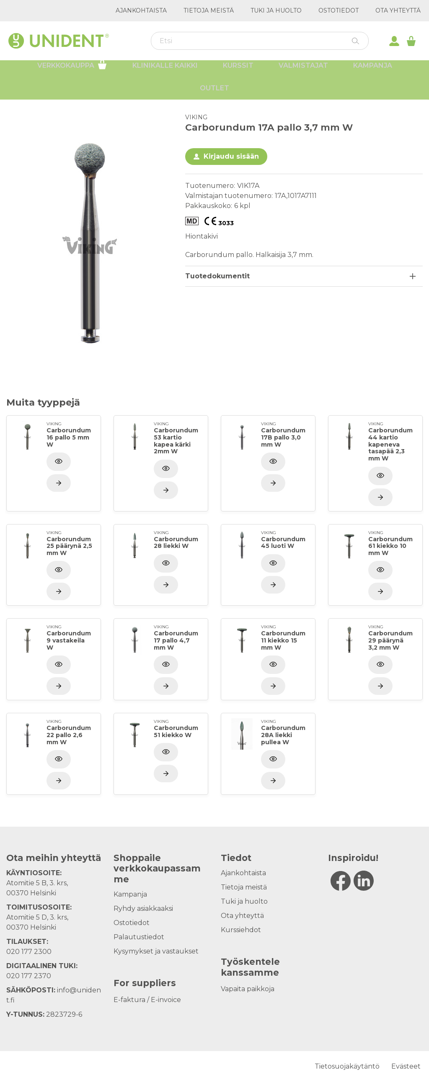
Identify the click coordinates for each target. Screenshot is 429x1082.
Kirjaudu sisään (231, 156)
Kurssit (238, 71)
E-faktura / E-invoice (147, 1000)
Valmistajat (303, 71)
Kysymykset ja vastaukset (156, 951)
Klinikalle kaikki (165, 71)
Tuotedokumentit (217, 276)
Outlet (214, 94)
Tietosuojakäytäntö (347, 1066)
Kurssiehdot (241, 930)
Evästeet (406, 1066)
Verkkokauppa (72, 70)
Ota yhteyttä (398, 10)
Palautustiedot (139, 937)
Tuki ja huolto (276, 10)
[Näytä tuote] (59, 483)
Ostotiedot (338, 10)
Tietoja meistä (208, 10)
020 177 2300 (29, 952)
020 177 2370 (28, 976)
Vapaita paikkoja (247, 989)
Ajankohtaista (141, 10)
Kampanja (372, 71)
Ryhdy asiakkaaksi (143, 908)
